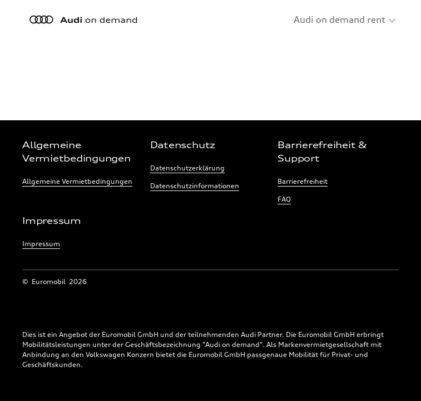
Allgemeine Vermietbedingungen (77, 181)
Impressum (41, 243)
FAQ (284, 199)
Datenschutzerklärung (187, 168)
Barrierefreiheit (303, 181)
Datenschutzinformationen (194, 186)
